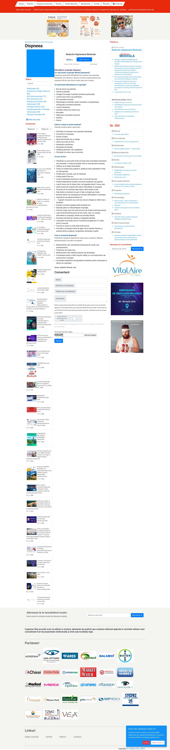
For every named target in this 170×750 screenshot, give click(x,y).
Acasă (41, 4)
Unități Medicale (91, 4)
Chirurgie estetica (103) (36, 107)
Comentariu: (60, 299)
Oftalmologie (118, 167)
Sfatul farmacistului (120, 223)
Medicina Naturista (120, 153)
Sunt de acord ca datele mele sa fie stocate (69, 318)
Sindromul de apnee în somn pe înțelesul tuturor (127, 209)
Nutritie (115, 160)
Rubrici (62, 737)
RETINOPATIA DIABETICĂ (122, 175)
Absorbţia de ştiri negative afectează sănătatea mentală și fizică (125, 218)
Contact (116, 4)
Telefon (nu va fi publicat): (65, 291)
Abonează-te (137, 615)
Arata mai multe (33, 120)
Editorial (116, 131)
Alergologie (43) (33, 89)
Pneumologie (49, 42)
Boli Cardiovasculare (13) (36, 96)
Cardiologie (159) (33, 104)
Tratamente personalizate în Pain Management (124, 227)
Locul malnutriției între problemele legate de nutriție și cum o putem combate (128, 185)
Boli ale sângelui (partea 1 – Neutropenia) (127, 149)
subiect (129, 100)
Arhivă (49, 737)
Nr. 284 (41, 42)
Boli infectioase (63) (34, 99)
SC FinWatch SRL (132, 749)
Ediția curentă (31, 737)
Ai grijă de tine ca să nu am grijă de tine (126, 141)
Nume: (58, 280)
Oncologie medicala (120, 181)
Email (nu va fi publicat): (65, 286)
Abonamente (105, 4)
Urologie (116, 232)
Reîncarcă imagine (90, 335)
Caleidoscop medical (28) (36, 102)
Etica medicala (118, 138)
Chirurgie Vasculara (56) (36, 114)
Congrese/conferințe (64, 4)
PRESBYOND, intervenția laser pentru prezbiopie (125, 171)
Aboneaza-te (137, 249)
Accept (146, 743)
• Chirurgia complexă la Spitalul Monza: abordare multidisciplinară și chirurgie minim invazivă (51, 10)
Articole (50, 4)
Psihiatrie (116, 214)
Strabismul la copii (120, 177)
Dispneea (117, 205)
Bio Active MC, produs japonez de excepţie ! (128, 156)
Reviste (78, 4)
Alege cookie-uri (158, 743)
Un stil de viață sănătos (121, 134)
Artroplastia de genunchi (122, 193)
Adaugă (59, 341)
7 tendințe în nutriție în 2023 (122, 163)
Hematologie (118, 145)
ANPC (143, 749)
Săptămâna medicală (31, 42)
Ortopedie (116, 190)
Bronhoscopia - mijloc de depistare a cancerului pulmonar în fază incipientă (126, 202)
